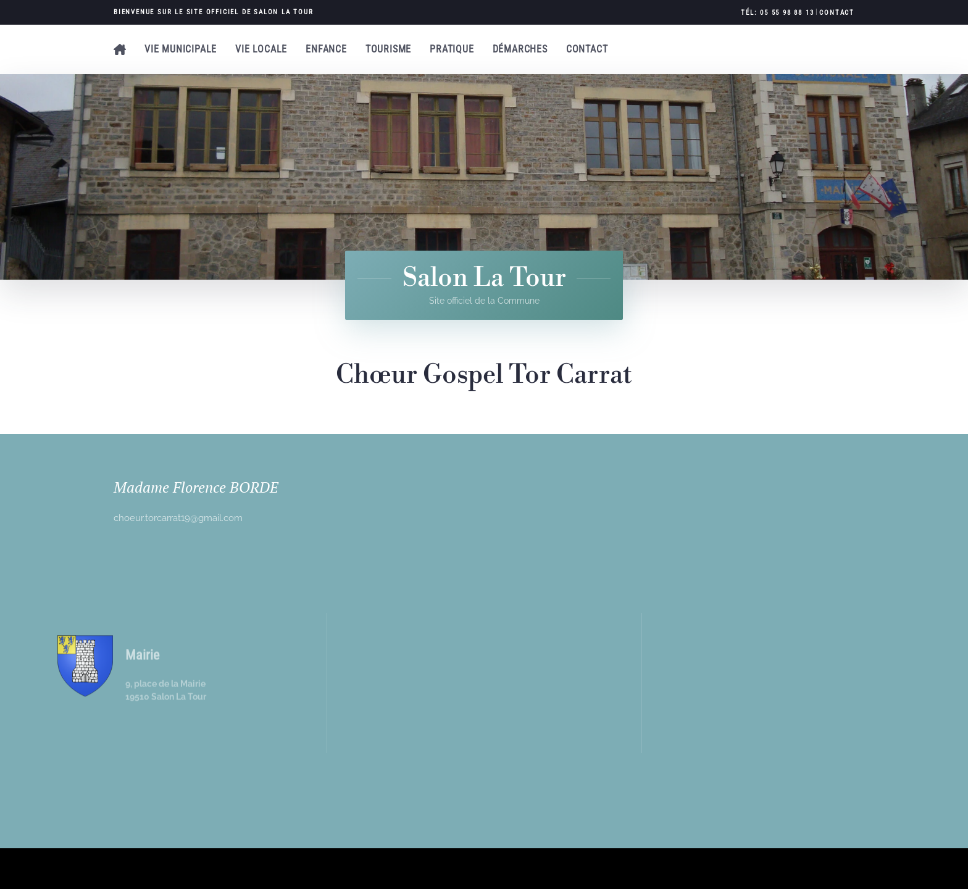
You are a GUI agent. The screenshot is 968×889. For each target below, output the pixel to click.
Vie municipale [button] (180, 49)
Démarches (520, 49)
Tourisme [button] (388, 49)
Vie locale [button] (261, 49)
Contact (836, 13)
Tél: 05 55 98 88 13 (777, 13)
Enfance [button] (326, 49)
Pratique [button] (452, 49)
